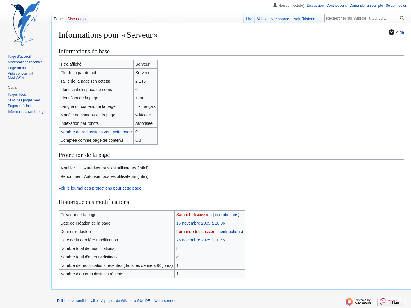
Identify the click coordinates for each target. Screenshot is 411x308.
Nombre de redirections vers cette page (96, 132)
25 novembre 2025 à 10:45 (200, 240)
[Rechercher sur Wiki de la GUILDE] (365, 18)
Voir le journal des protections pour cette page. (101, 188)
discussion (202, 214)
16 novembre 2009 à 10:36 (200, 223)
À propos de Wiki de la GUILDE (125, 301)
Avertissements (166, 301)
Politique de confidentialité (77, 301)
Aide (395, 32)
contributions (226, 214)
